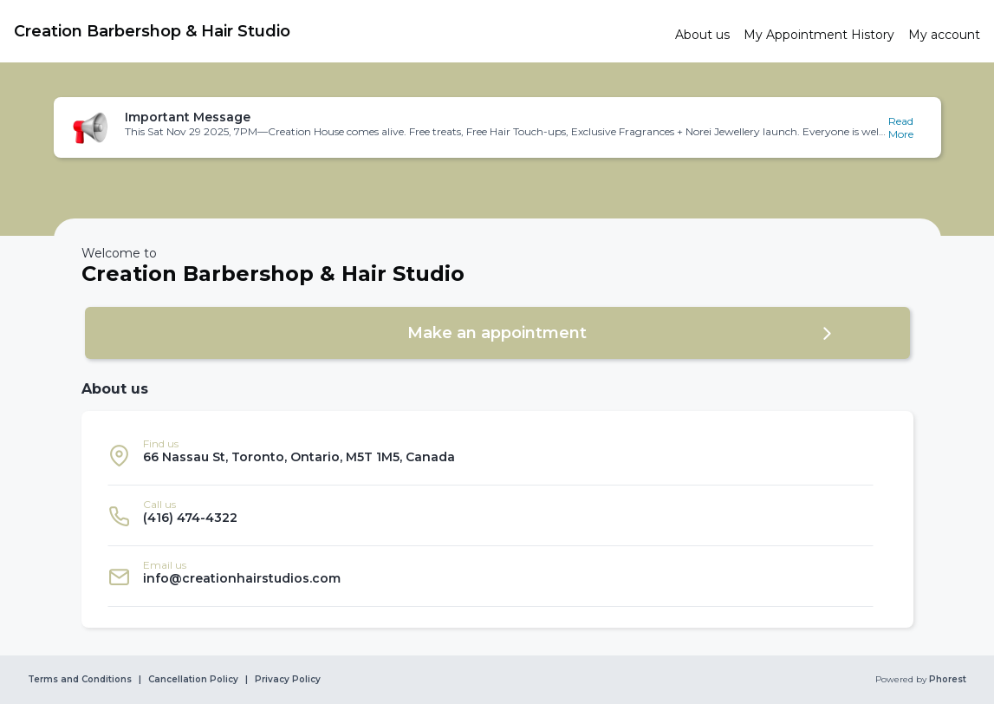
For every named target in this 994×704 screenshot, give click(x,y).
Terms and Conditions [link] (80, 680)
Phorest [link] (946, 680)
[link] (337, 31)
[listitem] (490, 455)
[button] (497, 127)
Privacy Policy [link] (288, 680)
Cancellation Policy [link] (193, 680)
